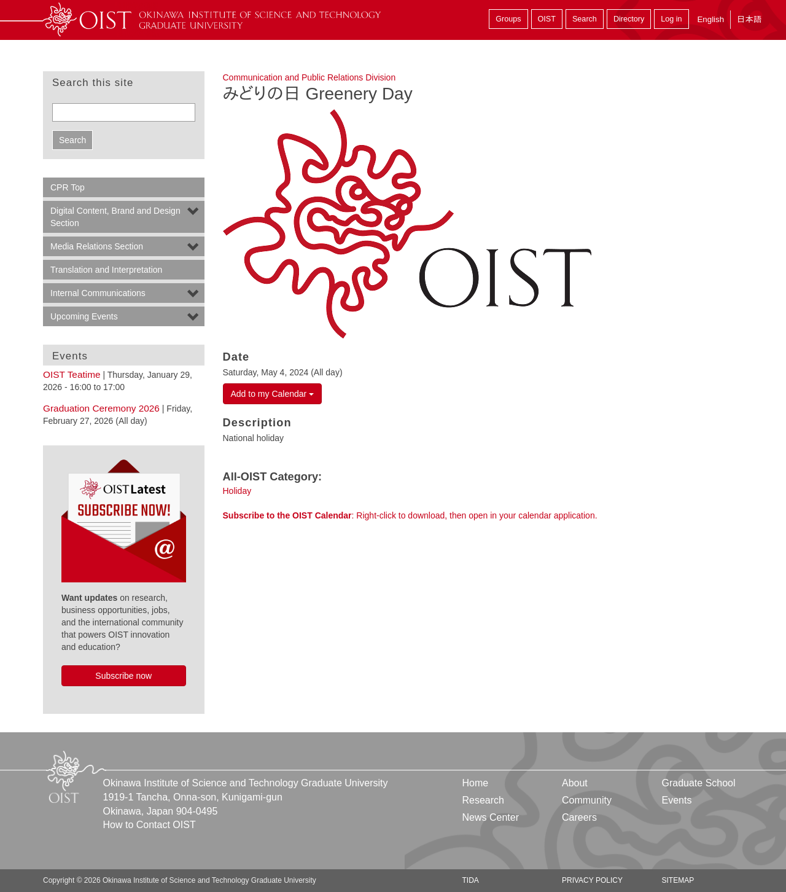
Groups (508, 19)
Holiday (237, 491)
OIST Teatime (72, 374)
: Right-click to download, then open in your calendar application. (410, 515)
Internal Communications (98, 293)
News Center (490, 817)
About (575, 783)
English (710, 19)
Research (483, 800)
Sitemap (677, 880)
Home (475, 783)
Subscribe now (123, 676)
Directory (628, 19)
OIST (547, 19)
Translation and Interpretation (106, 270)
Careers (579, 817)
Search (584, 19)
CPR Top (67, 187)
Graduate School (698, 783)
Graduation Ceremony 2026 (101, 408)
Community (587, 800)
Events (676, 800)
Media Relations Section (96, 246)
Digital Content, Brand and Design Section (115, 217)
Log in (671, 19)
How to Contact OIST (149, 825)
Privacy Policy (592, 880)
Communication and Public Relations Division (309, 77)
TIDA (470, 880)
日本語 (749, 19)
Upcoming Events (84, 316)
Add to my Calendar (272, 394)
